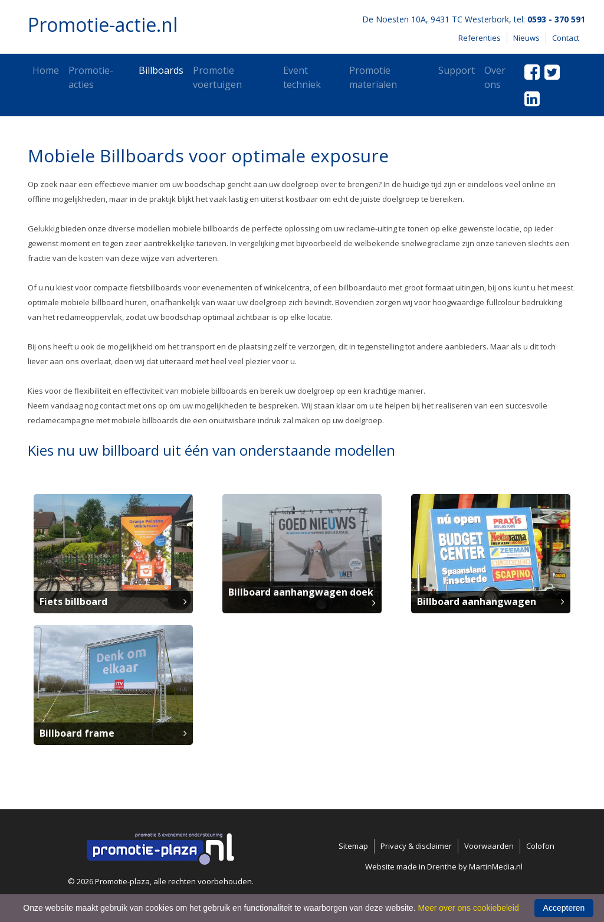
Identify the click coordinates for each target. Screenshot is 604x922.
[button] (113, 552)
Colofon (540, 846)
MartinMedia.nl (496, 866)
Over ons (494, 77)
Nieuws (526, 37)
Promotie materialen (373, 77)
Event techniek (302, 77)
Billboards (161, 70)
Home (45, 70)
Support (456, 70)
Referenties (479, 37)
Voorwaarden (489, 846)
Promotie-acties (90, 77)
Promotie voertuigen (217, 77)
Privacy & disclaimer (416, 846)
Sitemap (353, 846)
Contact (565, 37)
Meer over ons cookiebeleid (468, 908)
